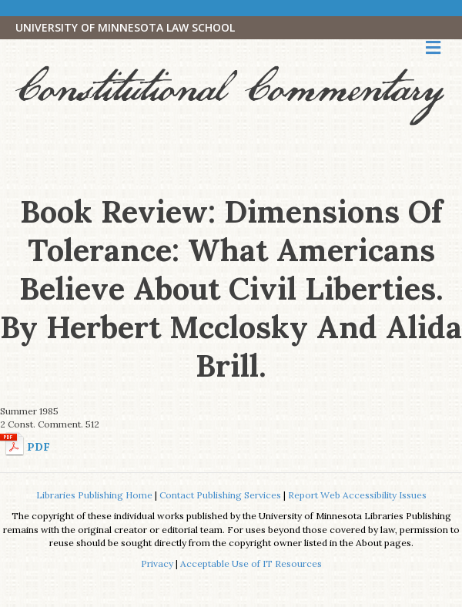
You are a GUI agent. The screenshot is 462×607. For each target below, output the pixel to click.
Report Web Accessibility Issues (357, 495)
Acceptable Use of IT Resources (251, 563)
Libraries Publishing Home (94, 495)
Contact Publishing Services (220, 495)
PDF (38, 447)
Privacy (157, 563)
